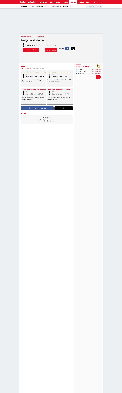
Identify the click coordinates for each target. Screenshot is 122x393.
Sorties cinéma (56, 6)
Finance (81, 2)
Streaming (39, 6)
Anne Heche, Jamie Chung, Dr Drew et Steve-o (35, 72)
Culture (73, 2)
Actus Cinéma (80, 73)
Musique (65, 6)
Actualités (43, 2)
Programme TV (24, 6)
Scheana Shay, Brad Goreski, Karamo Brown (60, 72)
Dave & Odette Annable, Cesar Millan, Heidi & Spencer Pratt (39, 89)
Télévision (79, 69)
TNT (33, 6)
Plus (89, 2)
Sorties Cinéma (81, 71)
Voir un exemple (96, 69)
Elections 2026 (55, 2)
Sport (66, 2)
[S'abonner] (88, 77)
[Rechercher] (94, 6)
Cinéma (47, 6)
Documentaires (39, 36)
